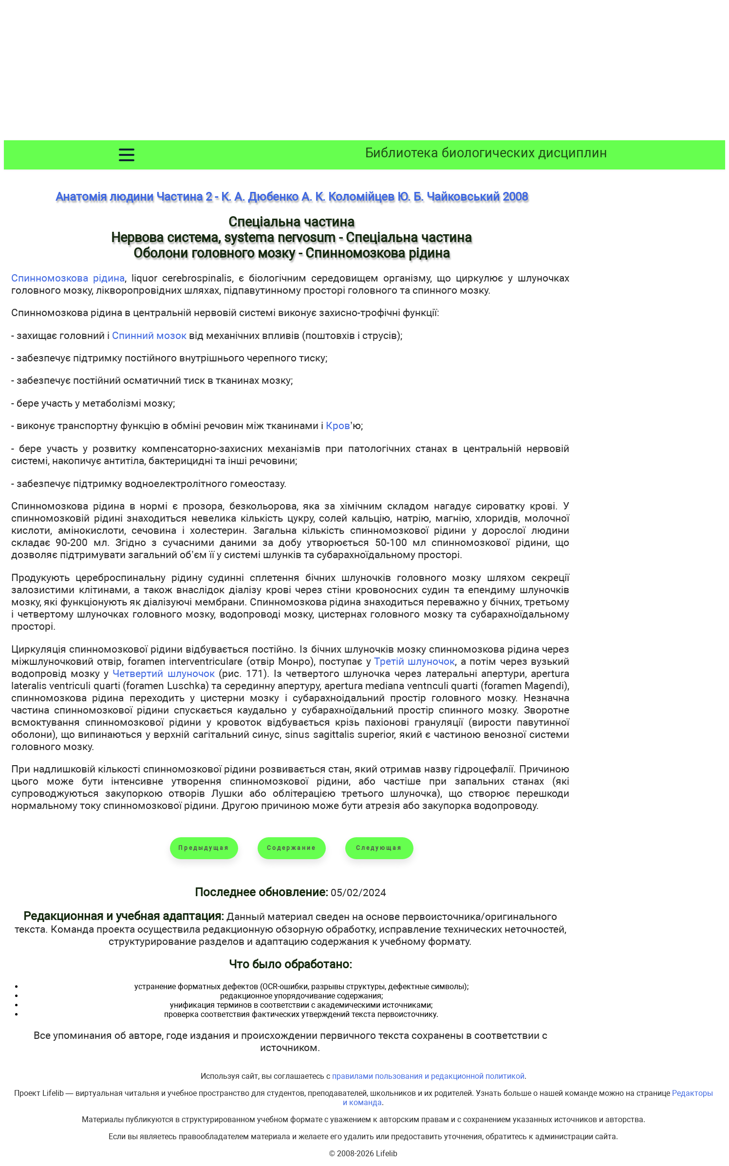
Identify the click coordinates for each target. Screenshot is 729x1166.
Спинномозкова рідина (68, 278)
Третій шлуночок (414, 661)
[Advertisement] (365, 72)
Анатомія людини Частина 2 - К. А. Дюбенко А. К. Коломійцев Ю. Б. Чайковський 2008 (292, 197)
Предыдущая (203, 848)
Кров (338, 425)
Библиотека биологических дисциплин (486, 153)
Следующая (379, 848)
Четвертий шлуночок (163, 673)
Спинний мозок (149, 335)
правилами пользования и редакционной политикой (428, 1076)
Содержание (291, 848)
